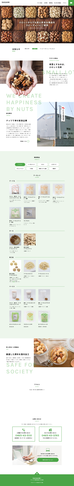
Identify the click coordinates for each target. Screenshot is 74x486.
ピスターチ (54, 164)
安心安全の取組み (57, 2)
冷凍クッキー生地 (43, 168)
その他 (31, 168)
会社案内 (46, 2)
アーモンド (20, 164)
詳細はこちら (23, 141)
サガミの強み (39, 2)
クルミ (42, 164)
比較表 (14, 281)
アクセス (64, 2)
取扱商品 (51, 2)
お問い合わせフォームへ (47, 460)
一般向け (54, 168)
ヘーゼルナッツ (31, 164)
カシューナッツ (20, 168)
